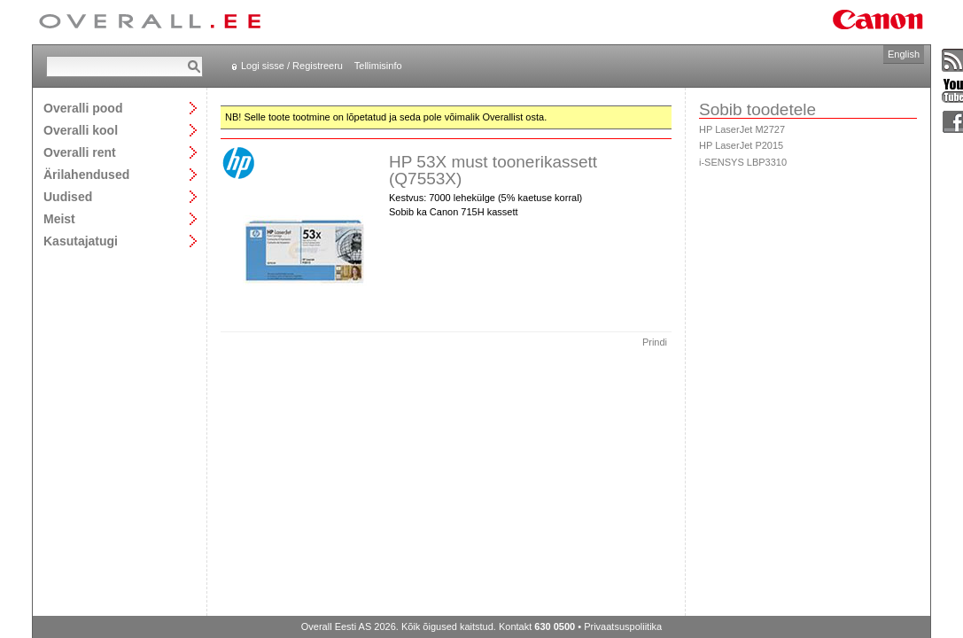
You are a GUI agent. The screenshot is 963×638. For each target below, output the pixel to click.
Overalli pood (82, 107)
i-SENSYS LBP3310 (743, 162)
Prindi (654, 342)
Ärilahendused (86, 174)
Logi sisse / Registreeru (292, 65)
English (904, 54)
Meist (59, 218)
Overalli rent (79, 152)
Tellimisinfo (378, 65)
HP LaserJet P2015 (741, 145)
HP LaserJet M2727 (742, 129)
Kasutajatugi (80, 240)
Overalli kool (80, 129)
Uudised (67, 196)
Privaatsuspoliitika (623, 626)
